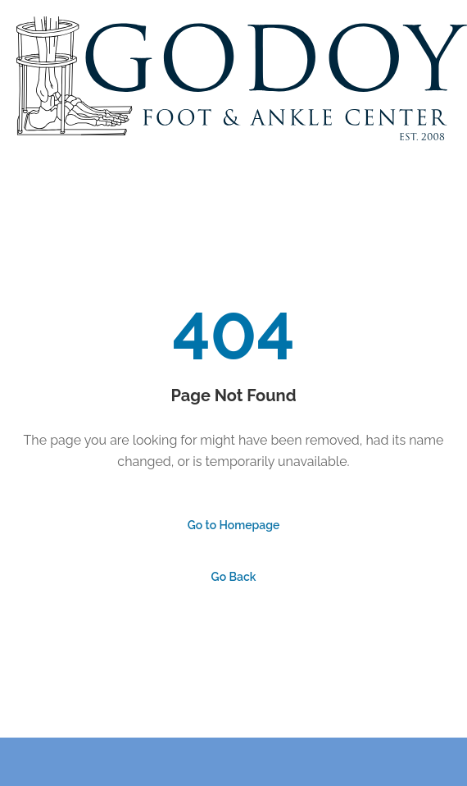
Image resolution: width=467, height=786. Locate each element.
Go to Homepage (234, 525)
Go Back (233, 576)
